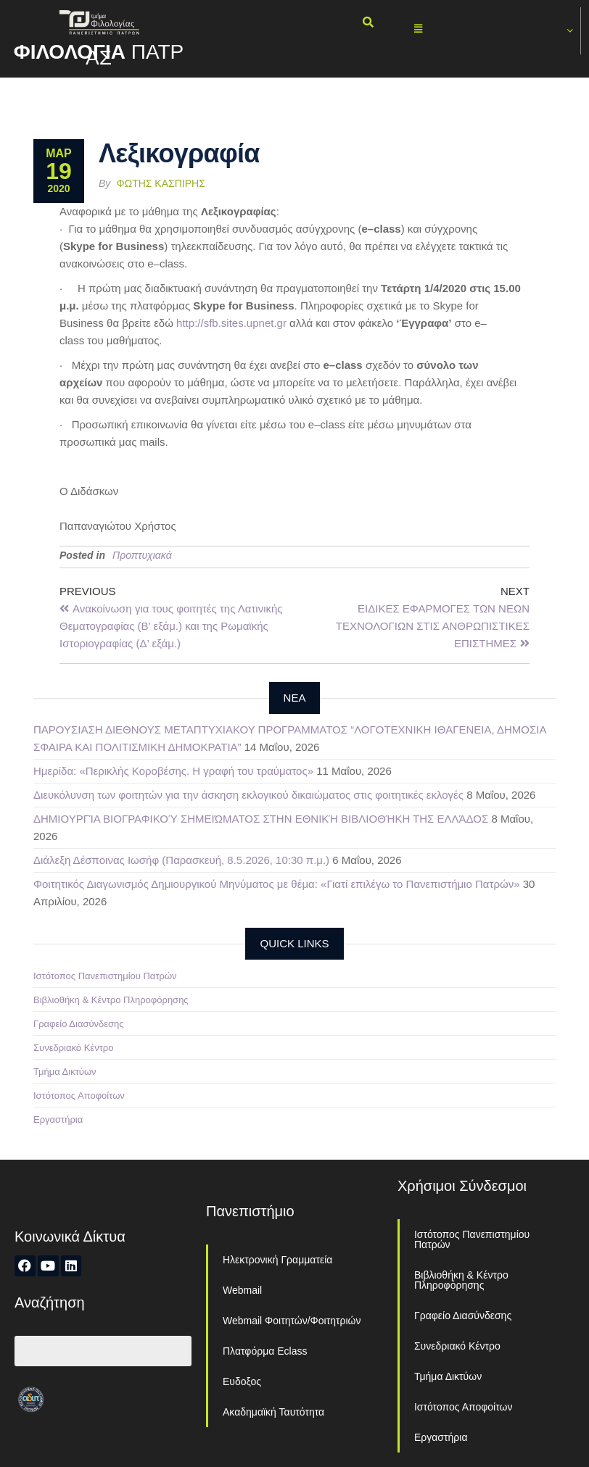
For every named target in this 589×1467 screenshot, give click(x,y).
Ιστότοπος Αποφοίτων (79, 1095)
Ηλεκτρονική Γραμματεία (277, 1260)
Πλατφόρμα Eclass (265, 1351)
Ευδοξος (242, 1381)
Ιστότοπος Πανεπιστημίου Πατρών (105, 976)
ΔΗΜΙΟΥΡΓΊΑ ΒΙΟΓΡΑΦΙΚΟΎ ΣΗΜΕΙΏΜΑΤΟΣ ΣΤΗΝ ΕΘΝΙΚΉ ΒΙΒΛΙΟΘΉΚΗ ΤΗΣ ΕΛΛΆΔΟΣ (260, 819)
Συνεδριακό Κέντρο (73, 1047)
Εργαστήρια (58, 1119)
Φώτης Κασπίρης (161, 183)
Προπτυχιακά (142, 555)
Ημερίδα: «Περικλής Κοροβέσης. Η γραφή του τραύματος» (173, 771)
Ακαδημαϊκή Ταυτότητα (273, 1412)
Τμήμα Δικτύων (64, 1071)
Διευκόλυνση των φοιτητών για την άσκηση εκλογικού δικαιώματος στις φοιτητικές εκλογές (248, 795)
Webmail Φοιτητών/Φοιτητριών (292, 1320)
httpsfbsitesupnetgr (231, 323)
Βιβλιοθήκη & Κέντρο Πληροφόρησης (111, 999)
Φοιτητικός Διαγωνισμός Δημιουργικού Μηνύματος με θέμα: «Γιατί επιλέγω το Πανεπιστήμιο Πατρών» (276, 884)
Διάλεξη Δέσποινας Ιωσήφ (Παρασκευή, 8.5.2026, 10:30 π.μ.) (181, 860)
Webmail (242, 1290)
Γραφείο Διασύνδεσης (78, 1023)
